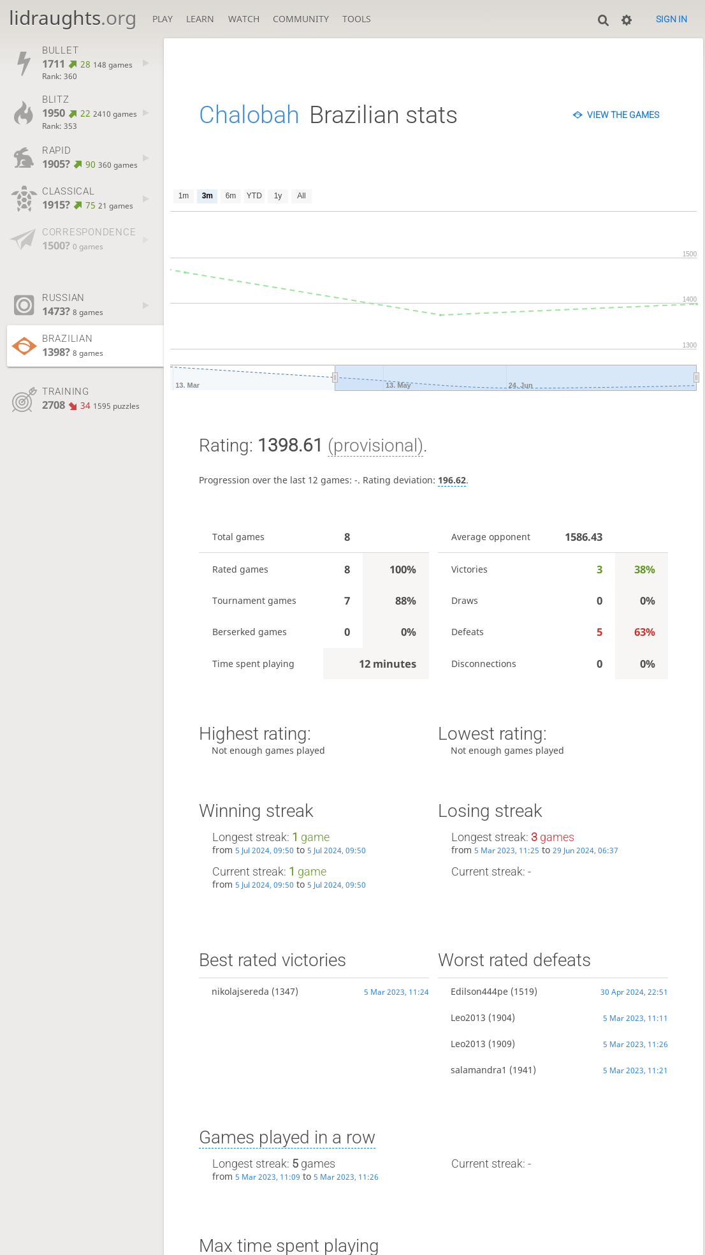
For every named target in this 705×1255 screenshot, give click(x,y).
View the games (623, 115)
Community (301, 19)
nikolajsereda (240, 991)
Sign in (671, 19)
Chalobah (249, 115)
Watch (243, 19)
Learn (200, 19)
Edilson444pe (479, 991)
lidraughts (72, 17)
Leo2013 (468, 1017)
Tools (356, 19)
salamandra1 (479, 1070)
